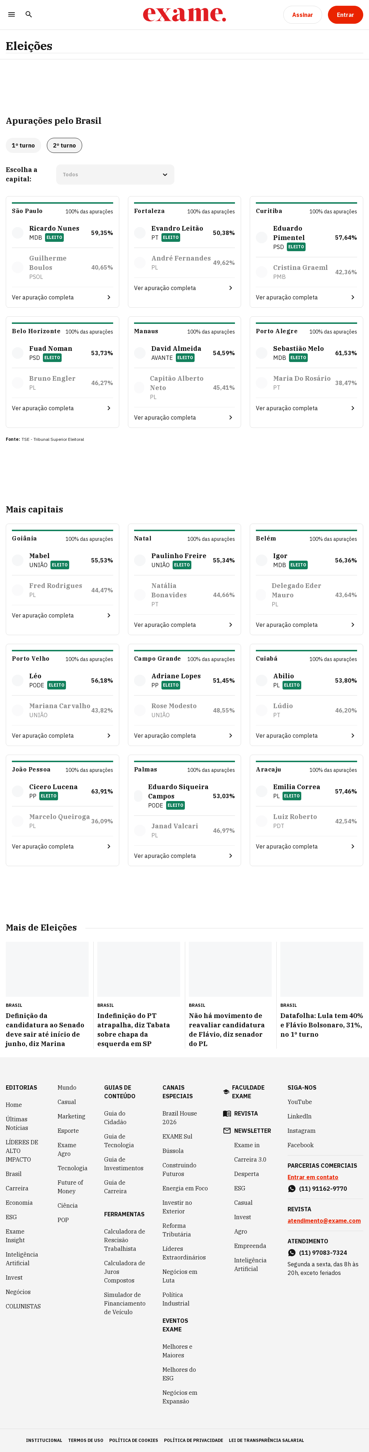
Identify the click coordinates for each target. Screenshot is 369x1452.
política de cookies (133, 1440)
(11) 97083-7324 (323, 1252)
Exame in (247, 1145)
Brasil (14, 1173)
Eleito (54, 237)
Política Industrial (176, 1299)
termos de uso (85, 1440)
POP (63, 1219)
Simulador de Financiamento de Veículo (125, 1303)
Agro (240, 1231)
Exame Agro (67, 1149)
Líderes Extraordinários (184, 1253)
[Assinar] (302, 15)
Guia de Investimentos (123, 1164)
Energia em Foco (185, 1188)
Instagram (302, 1130)
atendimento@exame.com (324, 1220)
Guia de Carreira (115, 1187)
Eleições (29, 46)
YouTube (300, 1101)
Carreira (17, 1188)
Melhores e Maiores (177, 1351)
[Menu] (11, 15)
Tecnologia (73, 1168)
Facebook (301, 1145)
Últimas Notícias (17, 1123)
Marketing (71, 1116)
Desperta (246, 1173)
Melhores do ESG (179, 1374)
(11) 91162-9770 (323, 1188)
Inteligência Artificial (22, 1259)
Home (14, 1104)
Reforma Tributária (177, 1230)
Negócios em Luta (180, 1276)
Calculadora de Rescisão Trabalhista (124, 1240)
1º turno (23, 145)
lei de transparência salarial (266, 1440)
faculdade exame (248, 1092)
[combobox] (63, 174)
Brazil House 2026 (180, 1118)
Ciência (68, 1205)
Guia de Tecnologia (119, 1141)
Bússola (173, 1150)
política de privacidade (193, 1440)
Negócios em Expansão (180, 1397)
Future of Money (70, 1187)
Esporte (68, 1130)
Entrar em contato (313, 1177)
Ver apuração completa (43, 297)
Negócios (18, 1291)
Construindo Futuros (179, 1169)
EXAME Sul (177, 1136)
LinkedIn (300, 1116)
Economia (19, 1202)
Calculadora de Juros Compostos (124, 1271)
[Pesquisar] (29, 15)
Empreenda (250, 1245)
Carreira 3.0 (250, 1159)
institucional (44, 1440)
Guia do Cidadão (115, 1118)
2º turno (64, 145)
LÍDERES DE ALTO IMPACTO (22, 1151)
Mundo (67, 1087)
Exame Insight (15, 1236)
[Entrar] (345, 15)
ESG (11, 1217)
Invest (14, 1277)
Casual (67, 1101)
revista (246, 1113)
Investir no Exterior (177, 1207)
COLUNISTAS (23, 1306)
